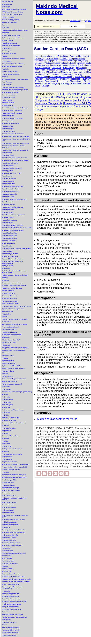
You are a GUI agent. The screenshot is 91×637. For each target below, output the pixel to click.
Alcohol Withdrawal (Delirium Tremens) (15, 324)
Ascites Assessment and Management (14, 617)
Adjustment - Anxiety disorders (12, 288)
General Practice (77, 65)
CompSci (64, 58)
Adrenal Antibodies (8, 291)
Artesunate (5, 612)
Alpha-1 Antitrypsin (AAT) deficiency (13, 368)
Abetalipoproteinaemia (9, 43)
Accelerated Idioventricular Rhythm (13, 58)
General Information (59, 65)
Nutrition (39, 74)
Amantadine (6, 386)
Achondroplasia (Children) (10, 74)
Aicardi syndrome (8, 311)
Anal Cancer (6, 443)
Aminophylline (6, 402)
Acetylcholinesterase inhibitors (12, 66)
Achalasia (5, 69)
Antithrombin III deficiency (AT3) (12, 545)
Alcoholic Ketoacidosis (9, 329)
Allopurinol (5, 353)
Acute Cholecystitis (8, 131)
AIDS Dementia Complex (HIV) (12, 14)
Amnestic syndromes (9, 420)
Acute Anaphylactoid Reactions (12, 113)
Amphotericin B (7, 431)
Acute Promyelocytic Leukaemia (12, 225)
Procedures (75, 79)
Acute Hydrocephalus (9, 178)
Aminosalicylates (7, 405)
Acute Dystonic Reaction (10, 163)
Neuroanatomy (79, 72)
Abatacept (5, 27)
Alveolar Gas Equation (9, 381)
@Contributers (7, 4)
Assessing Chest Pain (9, 635)
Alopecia (5, 358)
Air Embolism (6, 314)
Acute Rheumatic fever (9, 235)
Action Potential (7, 100)
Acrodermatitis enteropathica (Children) (15, 90)
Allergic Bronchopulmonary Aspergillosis (15, 348)
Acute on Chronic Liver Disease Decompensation (12, 262)
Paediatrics (80, 77)
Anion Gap (5, 472)
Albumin (5, 316)
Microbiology (40, 72)
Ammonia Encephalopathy (10, 418)
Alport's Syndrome (8, 371)
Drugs (49, 61)
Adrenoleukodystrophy (9, 298)
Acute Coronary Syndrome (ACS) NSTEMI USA (16, 139)
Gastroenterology (42, 65)
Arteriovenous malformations (11, 604)
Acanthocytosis (7, 51)
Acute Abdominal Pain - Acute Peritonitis (15, 108)
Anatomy (74, 56)
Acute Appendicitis (8, 121)
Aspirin (4, 625)
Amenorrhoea (6, 389)
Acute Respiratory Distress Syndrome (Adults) (17, 228)
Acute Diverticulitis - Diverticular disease (15, 160)
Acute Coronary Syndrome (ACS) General (16, 136)
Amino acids (6, 397)
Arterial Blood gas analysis (10, 594)
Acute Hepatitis (7, 176)
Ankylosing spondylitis (9, 480)
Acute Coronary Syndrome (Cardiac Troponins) (13, 146)
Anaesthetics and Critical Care (55, 56)
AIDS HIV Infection (8, 17)
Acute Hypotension (8, 181)
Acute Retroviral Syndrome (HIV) (12, 230)
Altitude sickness (7, 376)
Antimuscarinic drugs (9, 540)
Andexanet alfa (7, 446)
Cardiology (39, 58)
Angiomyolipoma (7, 459)
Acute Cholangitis (8, 128)
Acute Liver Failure (8, 197)
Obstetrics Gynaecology (62, 74)
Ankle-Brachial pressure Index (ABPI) (14, 477)
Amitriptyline (6, 412)
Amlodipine (5, 415)
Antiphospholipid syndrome (11, 543)
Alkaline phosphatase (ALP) (11, 340)
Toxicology (64, 83)
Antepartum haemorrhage (10, 488)
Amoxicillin (5, 425)
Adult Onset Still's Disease (10, 303)
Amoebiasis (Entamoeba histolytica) (13, 423)
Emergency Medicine (44, 63)
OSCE (47, 74)
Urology (45, 86)
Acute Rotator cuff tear (9, 238)
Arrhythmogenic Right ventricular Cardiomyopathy (12, 587)
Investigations (83, 70)
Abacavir (5, 25)
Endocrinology (60, 63)
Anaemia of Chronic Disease (11, 436)
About (38, 56)
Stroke (47, 83)
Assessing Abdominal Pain (10, 630)
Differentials (40, 61)
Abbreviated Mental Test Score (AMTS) (15, 30)
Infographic (70, 70)
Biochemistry (85, 56)
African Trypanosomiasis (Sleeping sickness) (16, 306)
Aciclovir (5, 77)
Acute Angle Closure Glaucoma (12, 118)
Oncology (78, 74)
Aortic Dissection (7, 550)
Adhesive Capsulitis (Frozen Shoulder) (14, 285)
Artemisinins (6, 591)
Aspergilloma (6, 619)
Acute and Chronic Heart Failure (12, 259)
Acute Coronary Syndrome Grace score (15, 150)
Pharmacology (51, 79)
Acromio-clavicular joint (9, 95)
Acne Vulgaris (6, 84)
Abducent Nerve (7, 40)
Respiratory (50, 81)
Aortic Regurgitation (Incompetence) (14, 553)
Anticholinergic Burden (9, 522)
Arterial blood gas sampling (11, 599)
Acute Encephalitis (8, 165)
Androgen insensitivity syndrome (12, 449)
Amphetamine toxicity (9, 428)
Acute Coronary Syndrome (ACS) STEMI (15, 143)
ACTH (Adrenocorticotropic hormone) (14, 9)
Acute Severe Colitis (8, 243)
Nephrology (66, 72)
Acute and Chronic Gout (10, 256)
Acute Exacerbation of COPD (11, 173)
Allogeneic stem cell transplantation (13, 350)
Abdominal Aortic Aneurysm (11, 35)
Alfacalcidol (6, 337)
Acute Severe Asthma (9, 241)
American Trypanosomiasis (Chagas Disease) (17, 392)
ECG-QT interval (66, 94)
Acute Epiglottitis (7, 171)
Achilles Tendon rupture (9, 71)
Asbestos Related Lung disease (12, 614)
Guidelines (56, 67)
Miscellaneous (53, 72)
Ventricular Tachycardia (48, 103)
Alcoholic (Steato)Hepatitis (10, 327)
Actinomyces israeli (8, 97)
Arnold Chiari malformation (11, 584)
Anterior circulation (8, 493)
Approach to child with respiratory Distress (16, 582)
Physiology (63, 79)
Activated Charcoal (8, 103)
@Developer (6, 7)
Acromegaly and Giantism (10, 92)
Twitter (37, 86)
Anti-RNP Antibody (8, 510)
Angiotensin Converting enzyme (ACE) (14, 467)
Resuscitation (62, 81)
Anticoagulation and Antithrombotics (13, 530)
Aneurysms (5, 451)
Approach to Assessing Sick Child (13, 576)
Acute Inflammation (8, 184)
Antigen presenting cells (10, 535)
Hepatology (81, 67)
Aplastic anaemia (7, 569)
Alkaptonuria (6, 345)
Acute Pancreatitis (8, 212)
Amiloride (5, 394)
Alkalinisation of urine (9, 342)
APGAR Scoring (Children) (11, 20)
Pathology (39, 79)
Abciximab (5, 33)
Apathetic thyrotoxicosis (10, 563)
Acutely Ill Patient (7, 266)
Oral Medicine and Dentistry (61, 77)
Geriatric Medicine (42, 67)
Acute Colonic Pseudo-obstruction (13, 134)
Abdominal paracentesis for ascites (13, 38)
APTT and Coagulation (9, 22)
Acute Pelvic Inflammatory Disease (13, 215)
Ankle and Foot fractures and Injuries (14, 475)
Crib (71, 58)
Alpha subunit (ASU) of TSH (11, 366)
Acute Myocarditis (8, 209)
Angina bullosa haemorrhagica (12, 454)
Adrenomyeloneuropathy (10, 301)
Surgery (55, 83)
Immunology (40, 70)
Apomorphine (6, 571)
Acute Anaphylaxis (8, 116)
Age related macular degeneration (13, 309)
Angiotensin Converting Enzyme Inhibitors (15, 464)
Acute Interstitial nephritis (10, 189)
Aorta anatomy (7, 548)
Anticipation (6, 527)
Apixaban (5, 566)
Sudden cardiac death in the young (57, 419)
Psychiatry (86, 79)
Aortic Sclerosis (7, 556)
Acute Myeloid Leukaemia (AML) (12, 207)
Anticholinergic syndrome (10, 525)
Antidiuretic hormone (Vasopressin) (13, 532)
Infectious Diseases (55, 70)
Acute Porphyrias (7, 222)
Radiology (39, 81)
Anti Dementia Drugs (9, 495)
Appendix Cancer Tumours (11, 574)
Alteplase (5, 373)
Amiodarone (6, 407)
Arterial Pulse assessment (10, 596)
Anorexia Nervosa (8, 482)
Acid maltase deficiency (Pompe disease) (15, 79)
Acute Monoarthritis (8, 204)
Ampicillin (5, 433)
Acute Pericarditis (8, 217)
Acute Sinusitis (7, 246)
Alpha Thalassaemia (8, 363)
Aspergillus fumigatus (9, 622)
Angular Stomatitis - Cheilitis (11, 469)
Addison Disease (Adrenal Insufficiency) (15, 275)
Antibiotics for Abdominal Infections (13, 519)
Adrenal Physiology (8, 293)
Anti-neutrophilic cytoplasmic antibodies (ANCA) (15, 516)
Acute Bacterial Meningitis (10, 123)
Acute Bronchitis (7, 126)
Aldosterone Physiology (9, 332)
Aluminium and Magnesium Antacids (14, 379)
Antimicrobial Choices (9, 537)
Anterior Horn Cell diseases (11, 490)
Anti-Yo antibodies (8, 513)
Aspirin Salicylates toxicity (10, 627)
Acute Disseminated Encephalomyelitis (14, 158)
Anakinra (5, 441)
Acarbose (5, 56)
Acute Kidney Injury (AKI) (10, 191)
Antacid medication (8, 485)
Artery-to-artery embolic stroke (12, 609)
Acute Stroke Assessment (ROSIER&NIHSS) (16, 248)
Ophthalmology (41, 77)
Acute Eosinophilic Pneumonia (12, 168)
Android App (75, 20)
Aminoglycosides (7, 399)
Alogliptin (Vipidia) (8, 355)
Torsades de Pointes (60, 100)
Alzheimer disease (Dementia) (12, 384)
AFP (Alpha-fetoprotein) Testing (12, 12)
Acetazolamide (7, 61)
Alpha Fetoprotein (8, 361)
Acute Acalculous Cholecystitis (12, 110)
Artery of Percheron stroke (10, 607)
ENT (55, 61)
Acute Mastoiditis (7, 202)
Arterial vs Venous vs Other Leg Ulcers (14, 601)
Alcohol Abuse (6, 322)
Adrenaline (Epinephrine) (10, 296)
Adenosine (5, 280)
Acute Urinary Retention (10, 254)
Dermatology (79, 58)
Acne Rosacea (7, 82)
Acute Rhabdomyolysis (9, 233)
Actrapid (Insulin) (7, 105)
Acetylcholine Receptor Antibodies (13, 64)
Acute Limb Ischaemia (9, 194)
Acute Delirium (7, 152)
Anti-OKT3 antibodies (9, 507)
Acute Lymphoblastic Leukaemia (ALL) (14, 199)
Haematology (68, 67)
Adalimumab (6, 268)
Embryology (81, 61)
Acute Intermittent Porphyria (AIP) (13, 186)
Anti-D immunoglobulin (9, 502)
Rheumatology (76, 81)
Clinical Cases (52, 58)
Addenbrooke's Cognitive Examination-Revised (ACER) (14, 271)
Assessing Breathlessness (10, 632)
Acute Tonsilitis (7, 251)
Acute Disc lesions (8, 155)
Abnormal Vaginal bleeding (11, 46)
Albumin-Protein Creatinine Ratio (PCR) (15, 319)
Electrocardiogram (67, 61)
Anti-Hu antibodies (8, 505)
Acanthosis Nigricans (9, 53)
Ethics (71, 63)
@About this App (7, 1)
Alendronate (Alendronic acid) (12, 335)
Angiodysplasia (7, 456)
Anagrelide (5, 438)
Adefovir (5, 278)
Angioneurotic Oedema (9, 462)
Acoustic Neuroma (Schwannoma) (13, 87)
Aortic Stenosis (7, 558)
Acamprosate (6, 48)
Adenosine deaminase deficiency (13, 283)
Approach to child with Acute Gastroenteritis (16, 579)
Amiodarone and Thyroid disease (13, 410)
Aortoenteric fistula (8, 561)
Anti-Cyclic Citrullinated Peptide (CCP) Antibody (14, 499)
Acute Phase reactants (9, 220)
